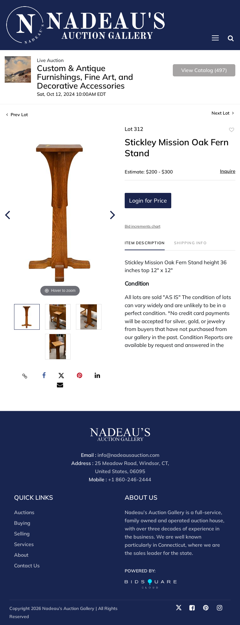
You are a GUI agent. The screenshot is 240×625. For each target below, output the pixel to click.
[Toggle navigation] (215, 38)
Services (24, 544)
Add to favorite (231, 130)
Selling (22, 533)
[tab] (145, 245)
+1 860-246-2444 (129, 480)
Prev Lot (17, 114)
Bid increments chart (142, 226)
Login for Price (148, 200)
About (21, 555)
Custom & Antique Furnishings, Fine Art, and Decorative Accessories (85, 77)
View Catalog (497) (204, 70)
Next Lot (223, 113)
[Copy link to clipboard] (25, 376)
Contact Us (27, 565)
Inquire (227, 171)
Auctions (24, 512)
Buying (22, 523)
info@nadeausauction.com (128, 455)
